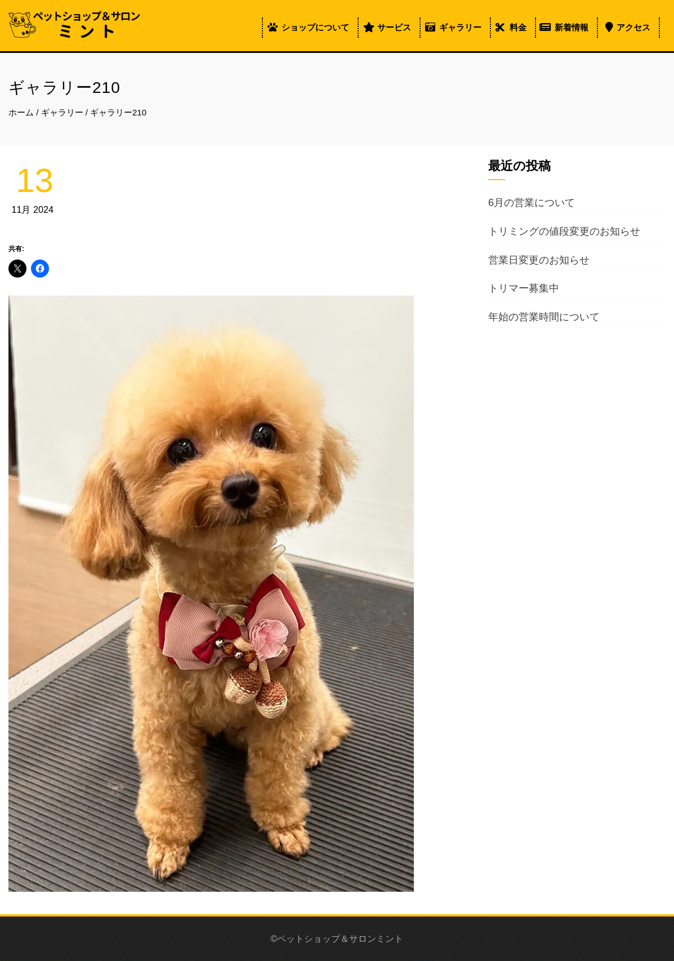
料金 (518, 27)
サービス (394, 27)
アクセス (633, 27)
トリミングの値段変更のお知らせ (564, 231)
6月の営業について (531, 202)
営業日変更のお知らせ (539, 260)
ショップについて (315, 27)
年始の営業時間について (544, 317)
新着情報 (571, 27)
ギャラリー (460, 27)
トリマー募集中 (523, 288)
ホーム (21, 112)
